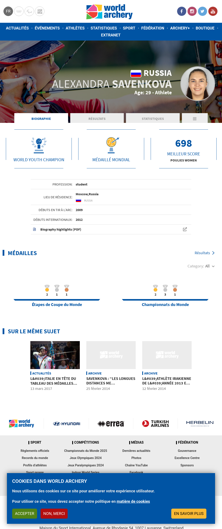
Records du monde (35, 458)
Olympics (19, 11)
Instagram (192, 11)
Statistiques (104, 28)
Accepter (24, 513)
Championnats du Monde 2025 (85, 451)
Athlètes (75, 28)
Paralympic (29, 11)
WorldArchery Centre (39, 11)
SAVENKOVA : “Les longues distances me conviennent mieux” (110, 383)
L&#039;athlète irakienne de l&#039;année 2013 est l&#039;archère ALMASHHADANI (166, 385)
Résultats (97, 118)
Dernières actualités (136, 451)
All (207, 266)
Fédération (152, 28)
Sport (129, 28)
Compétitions (86, 442)
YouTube (213, 11)
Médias (137, 442)
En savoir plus (189, 513)
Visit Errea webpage (111, 423)
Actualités (17, 28)
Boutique (205, 28)
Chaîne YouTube (136, 465)
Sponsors (187, 465)
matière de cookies (133, 501)
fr (8, 11)
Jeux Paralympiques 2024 (85, 465)
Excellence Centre (187, 458)
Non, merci (54, 513)
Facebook (181, 11)
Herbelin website (199, 423)
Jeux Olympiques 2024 (86, 458)
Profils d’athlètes (35, 465)
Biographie (41, 118)
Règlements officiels (35, 451)
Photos (136, 458)
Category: (196, 266)
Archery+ (180, 28)
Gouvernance (187, 451)
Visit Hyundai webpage (66, 423)
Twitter (202, 11)
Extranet (111, 35)
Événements (47, 28)
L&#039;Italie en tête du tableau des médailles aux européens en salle (53, 383)
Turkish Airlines (155, 423)
